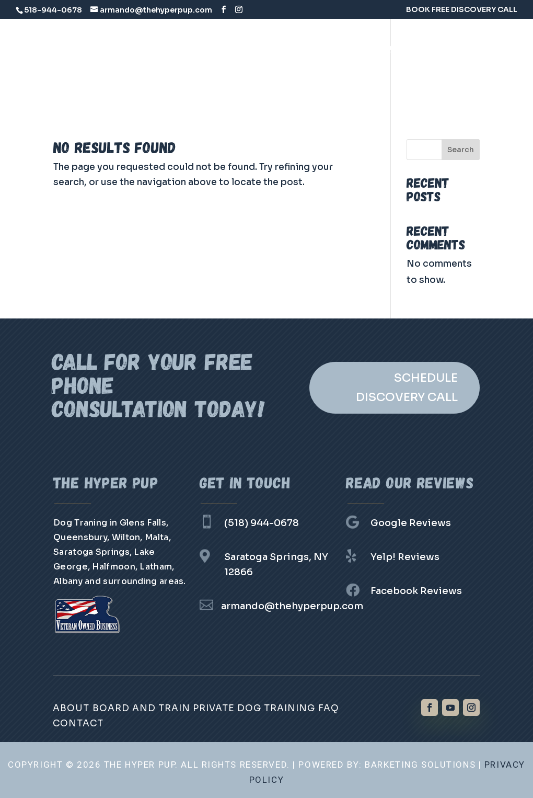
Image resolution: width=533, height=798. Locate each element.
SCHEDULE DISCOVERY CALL (407, 387)
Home (161, 48)
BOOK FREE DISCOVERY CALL (461, 10)
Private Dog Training (388, 48)
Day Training (177, 81)
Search (460, 149)
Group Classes (257, 81)
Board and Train (286, 48)
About (71, 708)
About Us (212, 48)
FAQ (316, 81)
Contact (358, 81)
